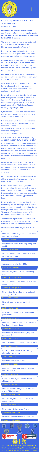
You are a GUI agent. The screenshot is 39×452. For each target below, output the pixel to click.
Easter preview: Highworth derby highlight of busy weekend (18, 379)
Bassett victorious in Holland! (13, 360)
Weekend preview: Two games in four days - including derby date (19, 255)
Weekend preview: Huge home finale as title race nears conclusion (19, 234)
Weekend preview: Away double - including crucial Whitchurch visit (18, 389)
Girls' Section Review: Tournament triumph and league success (18, 293)
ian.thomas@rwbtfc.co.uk (12, 128)
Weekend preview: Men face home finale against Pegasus (18, 369)
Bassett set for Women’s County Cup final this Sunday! (18, 333)
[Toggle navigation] (34, 9)
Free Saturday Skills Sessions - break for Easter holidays (17, 400)
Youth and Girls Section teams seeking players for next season (17, 351)
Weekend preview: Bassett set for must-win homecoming (19, 283)
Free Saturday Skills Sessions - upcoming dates (18, 272)
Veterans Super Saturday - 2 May (15, 264)
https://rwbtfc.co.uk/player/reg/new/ (15, 47)
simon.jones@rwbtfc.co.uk (12, 133)
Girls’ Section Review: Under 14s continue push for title (18, 313)
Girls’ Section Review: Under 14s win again (18, 409)
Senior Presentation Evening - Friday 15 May (19, 343)
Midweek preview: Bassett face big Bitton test (18, 303)
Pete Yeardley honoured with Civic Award (18, 416)
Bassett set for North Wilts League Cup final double (19, 244)
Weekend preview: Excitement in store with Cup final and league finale (19, 323)
